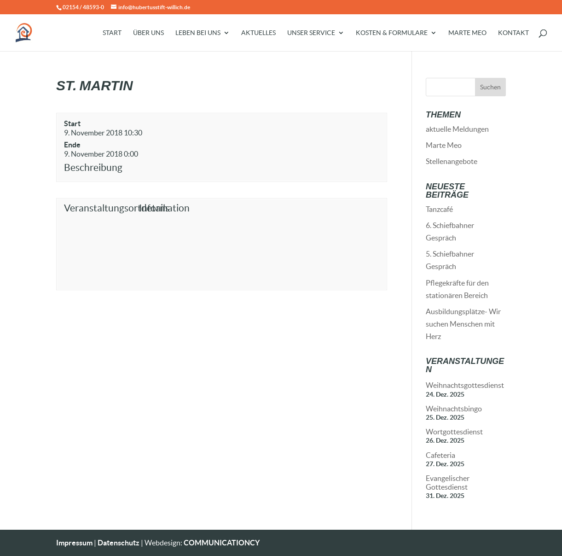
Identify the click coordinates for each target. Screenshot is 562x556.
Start (112, 32)
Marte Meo (467, 32)
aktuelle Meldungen (457, 129)
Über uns (148, 32)
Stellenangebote (451, 161)
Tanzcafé (439, 209)
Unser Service (311, 32)
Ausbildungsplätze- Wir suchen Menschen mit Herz (463, 323)
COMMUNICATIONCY (222, 542)
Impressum (74, 542)
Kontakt (513, 32)
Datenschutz (118, 542)
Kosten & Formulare (392, 32)
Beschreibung (93, 167)
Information (164, 208)
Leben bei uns (197, 32)
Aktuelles (258, 32)
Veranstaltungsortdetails (99, 208)
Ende (72, 144)
